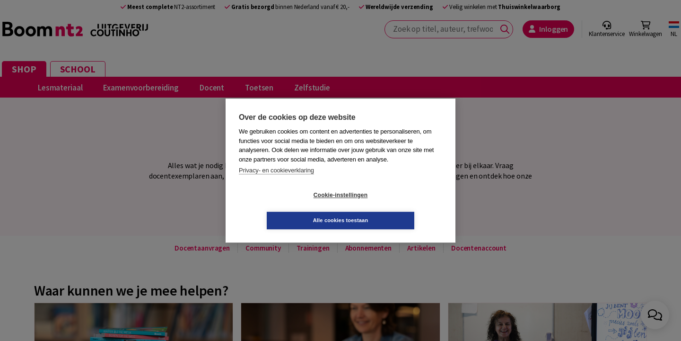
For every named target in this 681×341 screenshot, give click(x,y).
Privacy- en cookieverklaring (276, 183)
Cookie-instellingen (284, 208)
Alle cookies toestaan (397, 207)
